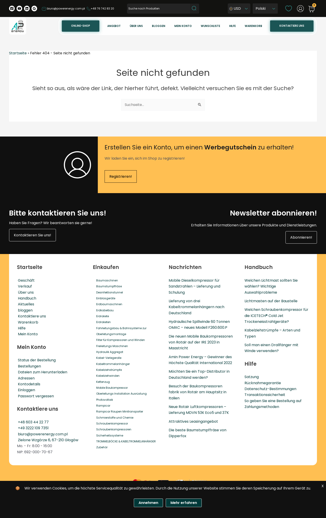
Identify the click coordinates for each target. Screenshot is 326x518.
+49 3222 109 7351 (32, 428)
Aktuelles (25, 304)
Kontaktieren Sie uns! (32, 235)
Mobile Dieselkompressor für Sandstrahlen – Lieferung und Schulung (194, 286)
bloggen (24, 310)
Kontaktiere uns (293, 26)
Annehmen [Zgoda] (148, 502)
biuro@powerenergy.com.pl (63, 8)
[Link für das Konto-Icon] (300, 8)
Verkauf (24, 286)
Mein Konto (27, 334)
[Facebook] (12, 8)
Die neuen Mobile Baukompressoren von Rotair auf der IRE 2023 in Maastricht (201, 342)
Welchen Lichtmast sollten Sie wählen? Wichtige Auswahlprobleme (271, 286)
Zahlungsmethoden (261, 407)
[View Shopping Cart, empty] (311, 9)
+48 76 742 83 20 (100, 8)
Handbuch (26, 298)
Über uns (161, 26)
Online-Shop (112, 26)
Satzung (251, 377)
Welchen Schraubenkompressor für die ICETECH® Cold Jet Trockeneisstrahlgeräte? (276, 315)
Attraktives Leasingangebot (193, 421)
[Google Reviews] (34, 8)
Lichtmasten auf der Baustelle (270, 301)
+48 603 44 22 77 (32, 422)
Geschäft (25, 280)
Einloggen (25, 390)
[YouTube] (19, 8)
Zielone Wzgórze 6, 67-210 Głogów (47, 440)
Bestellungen (28, 366)
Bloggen (179, 26)
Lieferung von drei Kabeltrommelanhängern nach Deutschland (196, 307)
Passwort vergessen (35, 396)
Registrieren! (120, 176)
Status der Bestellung (36, 360)
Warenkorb (259, 26)
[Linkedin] (27, 8)
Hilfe (242, 26)
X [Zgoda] (322, 486)
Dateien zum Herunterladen (41, 372)
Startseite (18, 53)
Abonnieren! (301, 237)
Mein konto (200, 26)
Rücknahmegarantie (262, 383)
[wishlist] (288, 8)
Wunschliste (223, 26)
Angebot (142, 26)
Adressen (25, 378)
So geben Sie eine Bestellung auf (273, 400)
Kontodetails (28, 384)
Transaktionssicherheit (264, 395)
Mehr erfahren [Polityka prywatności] (183, 502)
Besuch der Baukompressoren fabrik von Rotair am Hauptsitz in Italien (197, 392)
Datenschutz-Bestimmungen (270, 389)
